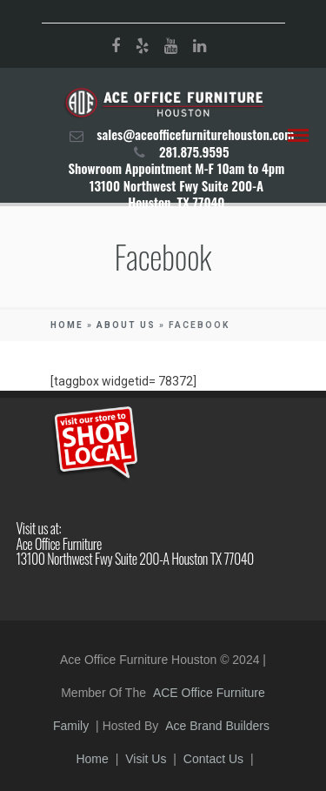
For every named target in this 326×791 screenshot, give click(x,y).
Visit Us (145, 759)
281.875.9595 (194, 151)
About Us (126, 325)
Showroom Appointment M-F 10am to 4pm (176, 168)
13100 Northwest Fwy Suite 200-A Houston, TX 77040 (176, 194)
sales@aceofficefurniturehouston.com (195, 134)
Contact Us (213, 759)
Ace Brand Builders (217, 726)
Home (66, 325)
